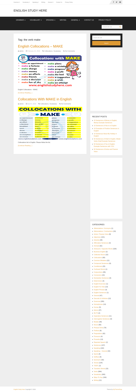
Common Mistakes (100, 260)
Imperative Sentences (101, 316)
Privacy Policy (69, 2)
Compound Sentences (101, 263)
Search (120, 27)
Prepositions (98, 333)
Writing (43, 2)
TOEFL (96, 365)
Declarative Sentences (101, 278)
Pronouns (97, 336)
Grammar (16, 2)
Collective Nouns (99, 254)
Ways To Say (98, 377)
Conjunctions (98, 272)
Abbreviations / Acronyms (102, 228)
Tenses (96, 363)
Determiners (98, 281)
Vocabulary (26, 2)
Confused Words (99, 269)
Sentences (97, 345)
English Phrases (99, 289)
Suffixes (96, 357)
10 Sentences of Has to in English (105, 125)
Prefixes (96, 330)
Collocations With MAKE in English (45, 99)
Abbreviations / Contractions (103, 231)
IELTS (96, 313)
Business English (99, 252)
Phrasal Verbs (98, 327)
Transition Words (99, 368)
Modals (96, 322)
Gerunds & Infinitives (101, 298)
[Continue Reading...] (25, 93)
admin (21, 51)
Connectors (98, 275)
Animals (96, 246)
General (50, 2)
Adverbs (96, 240)
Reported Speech (100, 342)
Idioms (96, 310)
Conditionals (98, 266)
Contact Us (59, 2)
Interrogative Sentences (102, 319)
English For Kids (99, 287)
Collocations (48, 51)
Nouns (96, 325)
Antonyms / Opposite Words (103, 249)
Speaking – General (100, 351)
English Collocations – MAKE (41, 46)
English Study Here (30, 10)
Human (96, 307)
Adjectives (97, 237)
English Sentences (100, 292)
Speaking (34, 2)
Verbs (96, 371)
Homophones (98, 304)
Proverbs (97, 339)
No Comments (70, 51)
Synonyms (97, 360)
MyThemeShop (117, 389)
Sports (96, 354)
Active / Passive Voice (101, 234)
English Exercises (100, 284)
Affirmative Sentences (101, 243)
